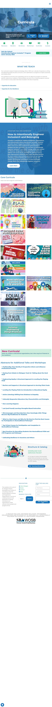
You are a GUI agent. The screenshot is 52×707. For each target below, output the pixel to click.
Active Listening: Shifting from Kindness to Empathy (21, 394)
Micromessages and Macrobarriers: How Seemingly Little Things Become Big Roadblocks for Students (24, 413)
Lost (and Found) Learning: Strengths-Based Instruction (22, 408)
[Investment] (47, 43)
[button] (26, 85)
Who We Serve (22, 45)
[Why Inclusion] (4, 43)
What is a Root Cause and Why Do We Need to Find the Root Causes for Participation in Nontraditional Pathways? (25, 419)
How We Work (39, 45)
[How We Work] (39, 43)
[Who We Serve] (21, 43)
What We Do (13, 45)
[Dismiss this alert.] (50, 350)
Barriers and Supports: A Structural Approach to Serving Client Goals (26, 385)
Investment (47, 45)
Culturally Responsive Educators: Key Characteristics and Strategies (26, 399)
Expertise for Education (9, 85)
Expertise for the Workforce (10, 89)
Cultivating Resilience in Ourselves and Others (18, 437)
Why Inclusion (4, 45)
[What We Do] (13, 43)
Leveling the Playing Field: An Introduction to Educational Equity (25, 390)
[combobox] (22, 498)
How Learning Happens (11, 404)
